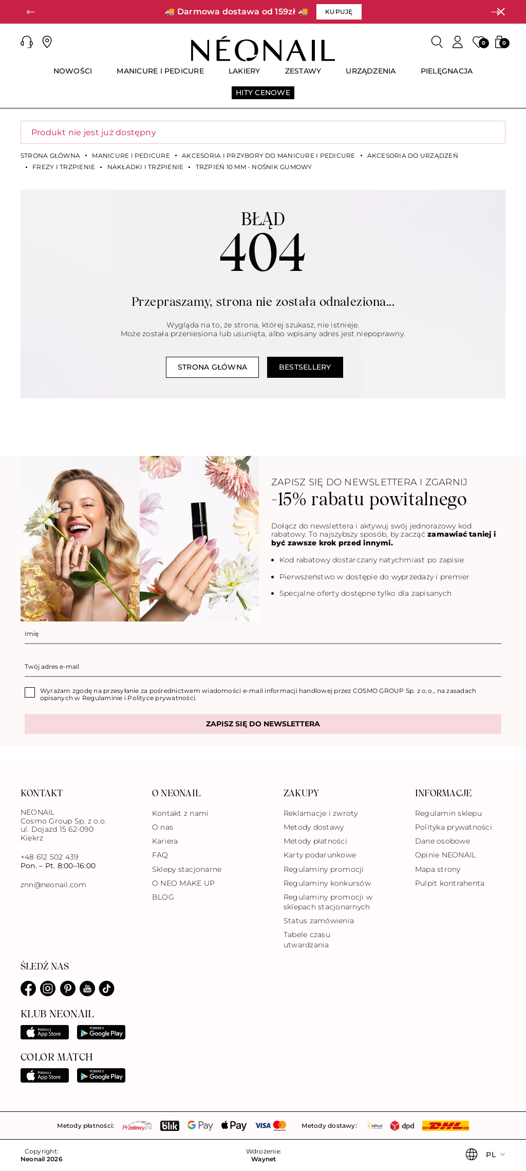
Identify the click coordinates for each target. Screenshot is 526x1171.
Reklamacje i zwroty (321, 813)
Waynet (263, 1159)
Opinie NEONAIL (445, 854)
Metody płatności (315, 841)
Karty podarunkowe (320, 854)
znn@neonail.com (54, 885)
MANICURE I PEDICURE (131, 155)
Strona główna (50, 155)
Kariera (165, 841)
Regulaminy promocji (324, 869)
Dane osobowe (442, 841)
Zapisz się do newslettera (263, 723)
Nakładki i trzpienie (145, 167)
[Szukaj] (437, 42)
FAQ (160, 854)
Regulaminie (102, 698)
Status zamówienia (319, 920)
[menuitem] (73, 75)
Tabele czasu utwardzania (307, 939)
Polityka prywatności (453, 827)
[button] (31, 12)
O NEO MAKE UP (183, 883)
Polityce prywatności (161, 698)
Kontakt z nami (180, 813)
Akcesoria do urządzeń (412, 155)
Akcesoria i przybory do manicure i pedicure (268, 155)
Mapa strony (438, 869)
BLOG (163, 897)
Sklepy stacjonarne (186, 869)
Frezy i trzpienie (63, 167)
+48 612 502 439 (50, 857)
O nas (162, 827)
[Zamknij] (501, 12)
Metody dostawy (314, 827)
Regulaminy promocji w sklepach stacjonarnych (328, 901)
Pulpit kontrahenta (449, 883)
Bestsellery (305, 367)
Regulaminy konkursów (327, 883)
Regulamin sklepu (448, 813)
